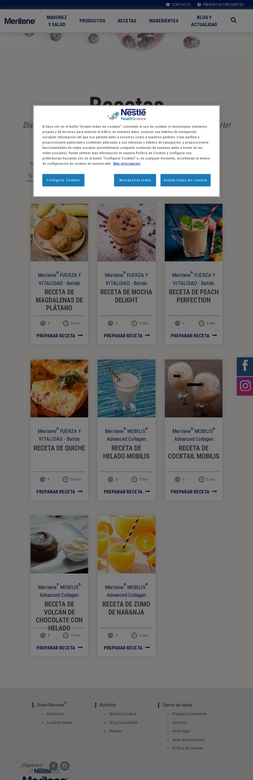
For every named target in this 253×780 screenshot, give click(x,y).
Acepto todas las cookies (186, 180)
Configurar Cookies (63, 180)
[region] (126, 151)
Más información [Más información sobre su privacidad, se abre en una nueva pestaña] (126, 163)
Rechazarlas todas (135, 180)
